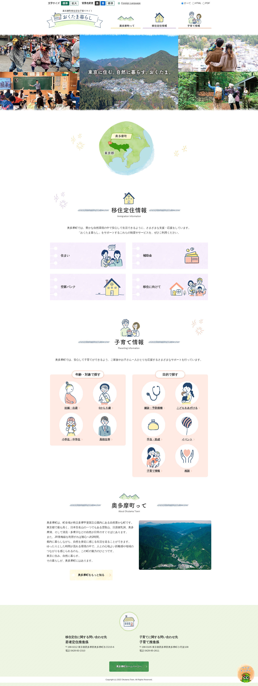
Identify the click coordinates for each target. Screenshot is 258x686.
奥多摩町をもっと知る (91, 575)
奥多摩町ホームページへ (129, 666)
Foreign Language (131, 3)
